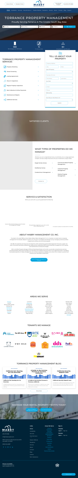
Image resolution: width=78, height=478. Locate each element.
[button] (11, 26)
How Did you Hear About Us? (53, 97)
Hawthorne (9, 307)
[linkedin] (12, 447)
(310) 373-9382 (5, 434)
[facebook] (3, 447)
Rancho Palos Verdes (49, 450)
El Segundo (49, 441)
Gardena (9, 312)
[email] (10, 447)
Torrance (9, 301)
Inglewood (29, 303)
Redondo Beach (29, 310)
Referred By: (49, 92)
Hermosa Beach (49, 447)
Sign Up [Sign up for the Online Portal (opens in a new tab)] (65, 430)
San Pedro (9, 309)
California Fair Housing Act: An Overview (12, 381)
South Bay (49, 439)
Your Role (48, 81)
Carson (49, 449)
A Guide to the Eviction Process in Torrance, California (37, 381)
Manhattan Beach (29, 309)
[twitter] (6, 447)
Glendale (69, 314)
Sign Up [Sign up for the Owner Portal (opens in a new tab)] (65, 435)
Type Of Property (50, 69)
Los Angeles (49, 432)
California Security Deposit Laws (62, 380)
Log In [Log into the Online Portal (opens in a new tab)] (60, 430)
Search (69, 26)
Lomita (49, 445)
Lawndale (49, 443)
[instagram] (8, 447)
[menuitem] (8, 10)
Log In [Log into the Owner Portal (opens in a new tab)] (60, 435)
